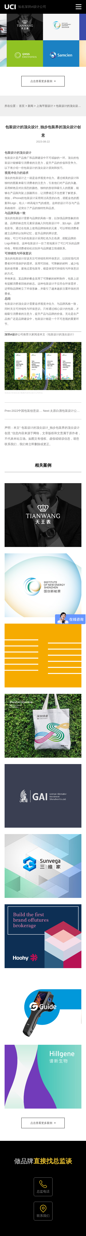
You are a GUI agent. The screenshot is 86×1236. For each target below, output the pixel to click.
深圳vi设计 (11, 334)
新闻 (30, 106)
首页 (22, 106)
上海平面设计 (44, 106)
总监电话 (43, 1191)
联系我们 (43, 1215)
